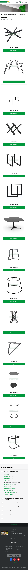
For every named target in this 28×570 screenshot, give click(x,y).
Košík (21, 3)
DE (16, 524)
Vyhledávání (16, 2)
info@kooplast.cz (14, 562)
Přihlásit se (23, 2)
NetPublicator (23, 567)
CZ (12, 524)
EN (14, 524)
